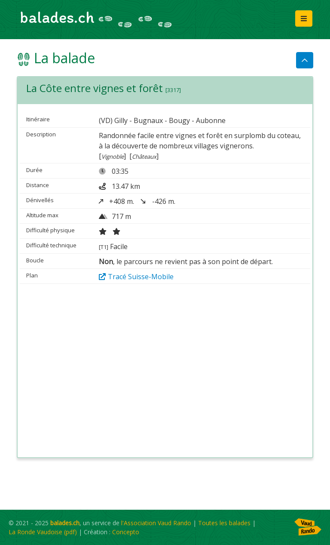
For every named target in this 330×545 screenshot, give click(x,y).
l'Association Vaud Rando (156, 523)
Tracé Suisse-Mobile (136, 276)
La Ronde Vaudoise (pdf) (43, 532)
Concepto (125, 532)
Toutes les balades (224, 523)
